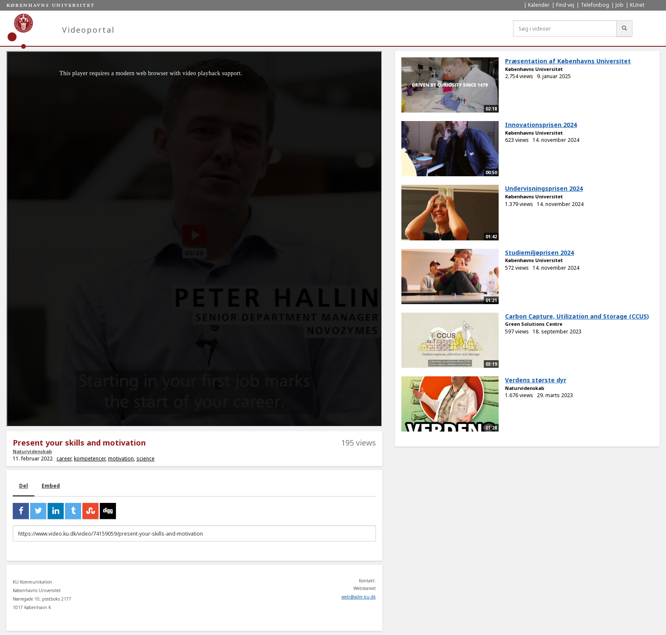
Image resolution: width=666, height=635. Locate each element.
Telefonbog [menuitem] (595, 4)
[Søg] (624, 28)
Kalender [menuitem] (539, 4)
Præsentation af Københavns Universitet (568, 61)
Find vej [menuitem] (565, 4)
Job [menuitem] (619, 4)
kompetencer (89, 458)
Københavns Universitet (534, 69)
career (63, 458)
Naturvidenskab (32, 451)
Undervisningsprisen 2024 (544, 188)
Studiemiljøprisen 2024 (539, 252)
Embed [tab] (51, 485)
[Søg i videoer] (565, 28)
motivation (121, 458)
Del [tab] (23, 485)
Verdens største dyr (535, 380)
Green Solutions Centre (533, 324)
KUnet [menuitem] (637, 4)
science (145, 458)
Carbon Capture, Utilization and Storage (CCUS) (577, 316)
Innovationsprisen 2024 (541, 125)
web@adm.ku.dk (358, 597)
